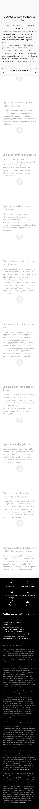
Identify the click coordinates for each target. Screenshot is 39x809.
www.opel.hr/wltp (8, 718)
